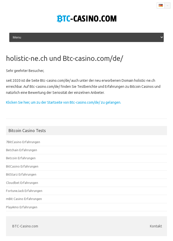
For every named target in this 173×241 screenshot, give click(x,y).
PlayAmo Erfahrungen (21, 207)
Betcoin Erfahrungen (21, 158)
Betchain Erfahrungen (21, 150)
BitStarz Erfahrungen (21, 174)
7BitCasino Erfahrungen (23, 142)
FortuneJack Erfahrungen (24, 190)
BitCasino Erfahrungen (22, 166)
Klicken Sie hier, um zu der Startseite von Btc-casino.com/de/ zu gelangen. (63, 102)
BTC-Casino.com (25, 226)
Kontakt (156, 226)
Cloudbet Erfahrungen (22, 182)
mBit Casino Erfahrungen (24, 198)
